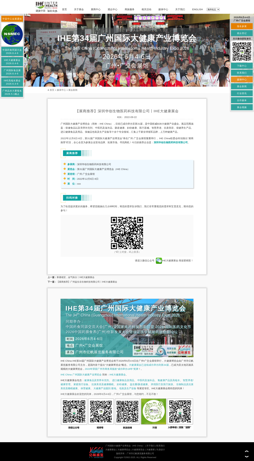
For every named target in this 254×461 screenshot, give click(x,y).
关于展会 (79, 9)
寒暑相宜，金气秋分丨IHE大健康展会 (75, 277)
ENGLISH (197, 9)
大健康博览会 (124, 449)
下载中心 (242, 65)
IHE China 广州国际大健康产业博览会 (81, 374)
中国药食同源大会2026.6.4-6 (12, 51)
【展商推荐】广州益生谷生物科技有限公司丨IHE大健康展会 (87, 281)
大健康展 (150, 449)
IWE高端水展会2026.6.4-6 (12, 82)
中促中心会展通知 (12, 19)
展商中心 (96, 9)
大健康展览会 (138, 449)
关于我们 (180, 9)
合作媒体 (242, 100)
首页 (64, 9)
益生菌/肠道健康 (139, 384)
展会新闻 (72, 90)
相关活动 (146, 9)
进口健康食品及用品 (123, 380)
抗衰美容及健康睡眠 (103, 384)
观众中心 (112, 9)
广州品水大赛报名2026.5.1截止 (12, 92)
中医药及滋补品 (146, 380)
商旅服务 (129, 9)
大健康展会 (110, 449)
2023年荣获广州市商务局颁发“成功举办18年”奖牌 (111, 369)
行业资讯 (242, 93)
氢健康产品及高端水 (169, 380)
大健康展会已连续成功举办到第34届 (149, 364)
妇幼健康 (122, 384)
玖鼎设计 (160, 449)
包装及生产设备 (127, 388)
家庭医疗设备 (81, 384)
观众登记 (242, 33)
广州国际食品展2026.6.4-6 (12, 72)
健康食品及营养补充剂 (96, 380)
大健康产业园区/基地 (104, 388)
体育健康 (85, 388)
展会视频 (242, 107)
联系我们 (160, 445)
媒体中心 (163, 9)
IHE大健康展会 (167, 260)
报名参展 (242, 26)
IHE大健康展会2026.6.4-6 (12, 62)
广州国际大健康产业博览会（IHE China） (124, 445)
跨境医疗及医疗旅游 (162, 384)
